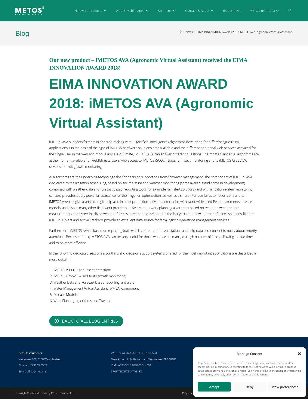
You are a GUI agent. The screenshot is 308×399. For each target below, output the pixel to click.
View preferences (285, 387)
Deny (249, 387)
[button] (299, 354)
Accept (214, 387)
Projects (187, 393)
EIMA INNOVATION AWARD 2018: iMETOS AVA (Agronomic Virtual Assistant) (245, 32)
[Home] (180, 32)
